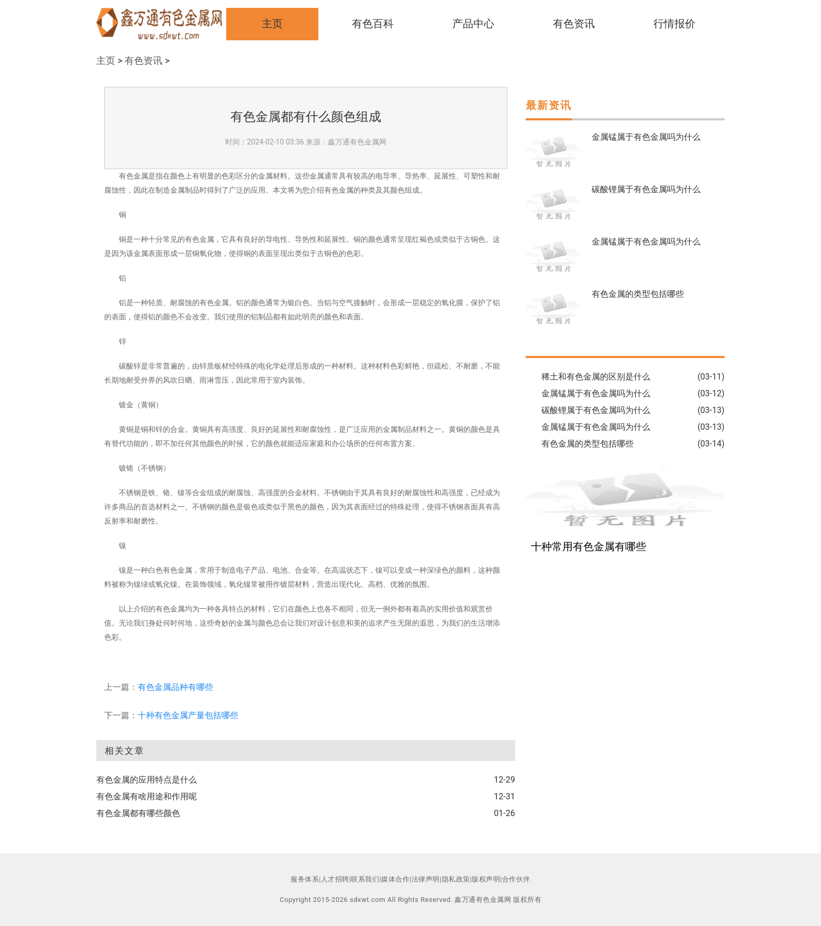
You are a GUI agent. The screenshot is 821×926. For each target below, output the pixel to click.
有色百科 (373, 23)
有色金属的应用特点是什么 (146, 780)
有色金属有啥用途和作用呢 (146, 796)
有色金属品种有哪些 (175, 687)
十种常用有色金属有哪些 (588, 546)
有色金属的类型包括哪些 (638, 294)
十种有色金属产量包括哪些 (188, 715)
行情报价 (674, 23)
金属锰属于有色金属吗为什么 (646, 137)
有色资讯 (574, 23)
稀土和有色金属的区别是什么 (595, 377)
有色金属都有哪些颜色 (138, 813)
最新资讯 (549, 105)
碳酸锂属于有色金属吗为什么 (646, 189)
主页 (272, 23)
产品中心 (473, 23)
